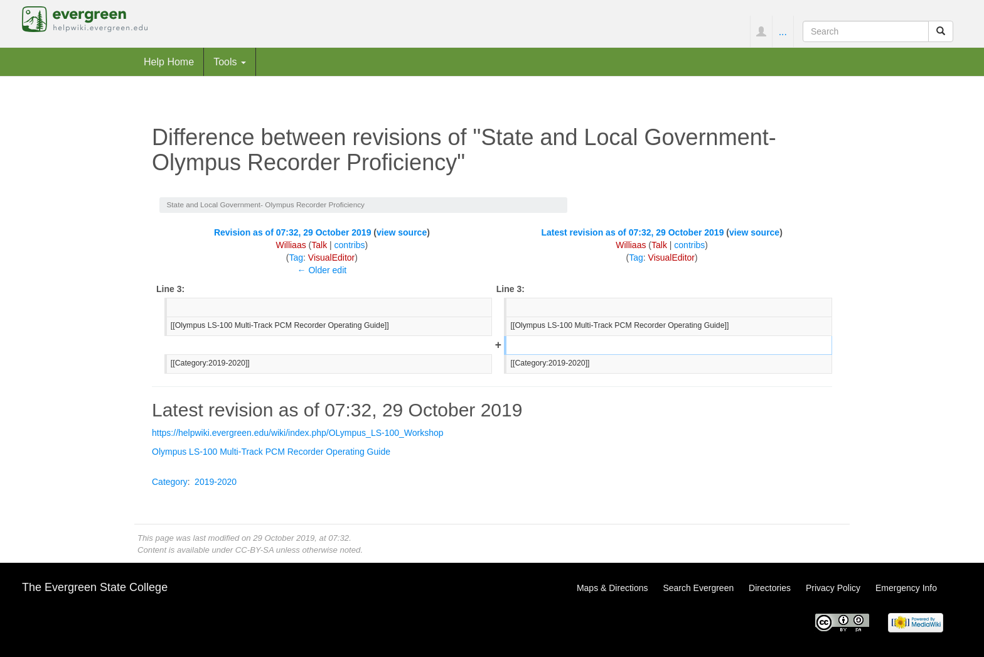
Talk (319, 245)
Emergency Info (906, 588)
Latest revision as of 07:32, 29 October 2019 (632, 232)
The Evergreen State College (95, 587)
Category (170, 482)
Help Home (169, 61)
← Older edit (322, 270)
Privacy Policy (833, 588)
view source (402, 232)
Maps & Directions (612, 588)
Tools (229, 61)
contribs (349, 245)
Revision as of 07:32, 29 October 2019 (293, 232)
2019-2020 (216, 482)
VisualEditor (331, 257)
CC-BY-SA (254, 550)
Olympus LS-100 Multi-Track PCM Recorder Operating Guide (271, 452)
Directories (770, 588)
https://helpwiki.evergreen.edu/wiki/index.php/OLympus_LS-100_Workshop (298, 433)
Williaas (290, 245)
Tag (296, 257)
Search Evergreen (698, 588)
